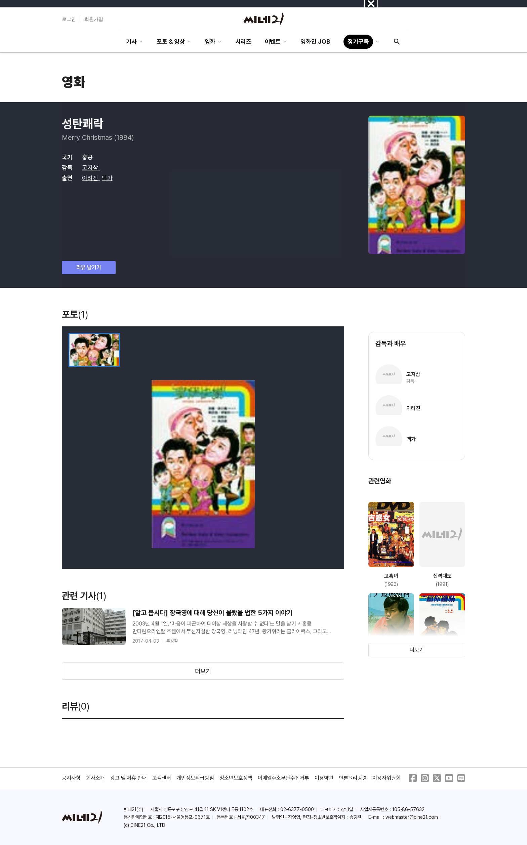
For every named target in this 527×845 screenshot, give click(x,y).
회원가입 (93, 19)
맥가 (107, 178)
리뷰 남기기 (88, 267)
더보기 (203, 671)
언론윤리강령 (353, 778)
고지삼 (91, 167)
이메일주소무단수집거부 (284, 778)
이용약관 (324, 778)
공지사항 (71, 778)
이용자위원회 (386, 778)
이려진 (91, 178)
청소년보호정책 (235, 778)
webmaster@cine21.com (412, 817)
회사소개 (95, 778)
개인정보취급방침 (195, 778)
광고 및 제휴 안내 (128, 778)
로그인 (69, 19)
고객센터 (161, 778)
